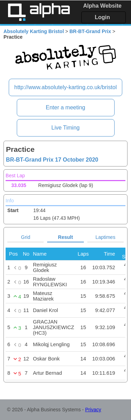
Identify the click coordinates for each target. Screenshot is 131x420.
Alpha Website (102, 6)
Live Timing (65, 128)
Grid (25, 237)
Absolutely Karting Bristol (33, 31)
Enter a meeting (65, 107)
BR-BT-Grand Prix (90, 31)
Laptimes (105, 237)
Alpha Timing (38, 12)
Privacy (93, 409)
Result (65, 237)
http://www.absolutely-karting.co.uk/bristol (65, 87)
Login (102, 17)
